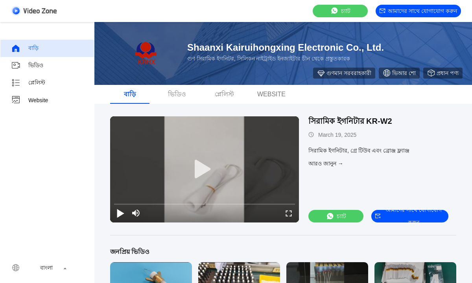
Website (29, 100)
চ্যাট (340, 11)
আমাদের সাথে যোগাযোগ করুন (418, 11)
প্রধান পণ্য (443, 73)
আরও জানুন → (325, 163)
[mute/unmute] (136, 213)
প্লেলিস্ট (28, 83)
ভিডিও (27, 65)
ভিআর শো (399, 73)
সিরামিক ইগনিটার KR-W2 (350, 121)
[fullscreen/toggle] (289, 213)
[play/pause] (120, 213)
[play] (204, 169)
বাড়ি (25, 48)
